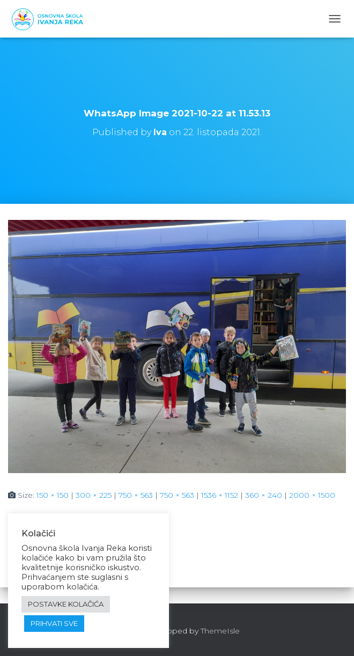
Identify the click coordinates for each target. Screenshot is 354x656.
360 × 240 (263, 495)
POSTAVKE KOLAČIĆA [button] (66, 604)
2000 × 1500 (312, 495)
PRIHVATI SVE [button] (54, 623)
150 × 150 (52, 495)
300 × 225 (94, 495)
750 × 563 (136, 495)
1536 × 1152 (219, 495)
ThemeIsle (220, 631)
